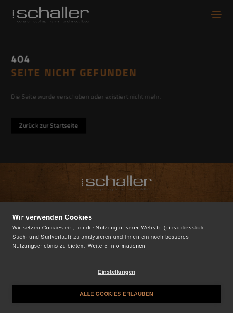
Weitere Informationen (116, 246)
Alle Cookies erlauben (117, 294)
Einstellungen (116, 272)
